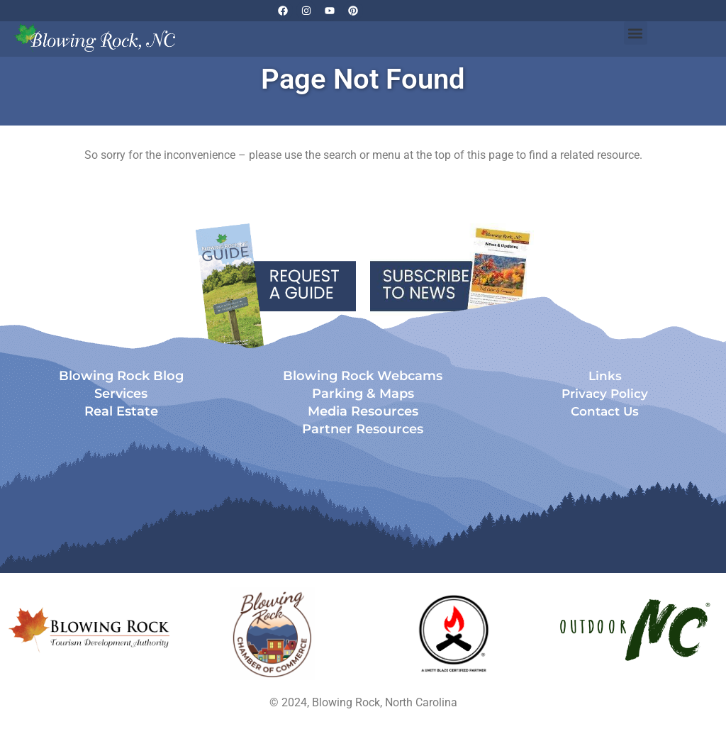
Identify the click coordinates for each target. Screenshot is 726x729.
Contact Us (605, 411)
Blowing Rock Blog (121, 376)
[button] (635, 33)
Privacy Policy (605, 393)
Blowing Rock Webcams (362, 376)
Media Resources (363, 411)
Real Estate (121, 411)
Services (120, 393)
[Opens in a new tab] (272, 633)
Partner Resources (362, 429)
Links (605, 376)
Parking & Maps (363, 393)
